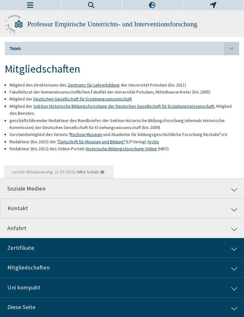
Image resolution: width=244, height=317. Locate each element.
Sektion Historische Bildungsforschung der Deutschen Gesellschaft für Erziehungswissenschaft (123, 106)
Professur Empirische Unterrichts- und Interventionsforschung (112, 24)
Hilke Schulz (88, 172)
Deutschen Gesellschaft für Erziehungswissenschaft (82, 99)
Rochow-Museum (86, 134)
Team (124, 48)
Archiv (153, 142)
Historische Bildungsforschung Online (121, 149)
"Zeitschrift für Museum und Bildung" (91, 142)
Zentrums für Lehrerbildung (94, 85)
